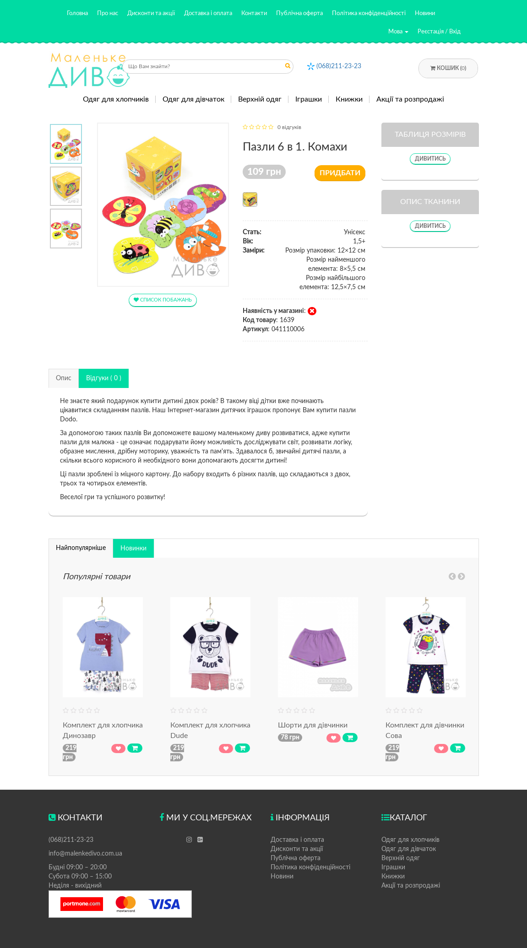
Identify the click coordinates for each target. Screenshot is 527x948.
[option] (66, 144)
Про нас (107, 13)
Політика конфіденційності (369, 13)
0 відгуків (289, 127)
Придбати (340, 173)
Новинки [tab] (133, 548)
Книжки (349, 99)
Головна (77, 13)
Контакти (254, 13)
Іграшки (308, 99)
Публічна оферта (299, 13)
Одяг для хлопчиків (116, 99)
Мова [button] (398, 32)
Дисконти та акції (151, 13)
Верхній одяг (260, 99)
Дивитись (430, 159)
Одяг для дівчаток (193, 99)
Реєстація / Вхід (439, 32)
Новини (425, 13)
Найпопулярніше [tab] (81, 548)
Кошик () (448, 68)
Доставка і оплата (208, 13)
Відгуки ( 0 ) (103, 378)
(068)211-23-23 (338, 66)
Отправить (288, 67)
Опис (63, 378)
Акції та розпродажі (410, 99)
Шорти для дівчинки (313, 725)
